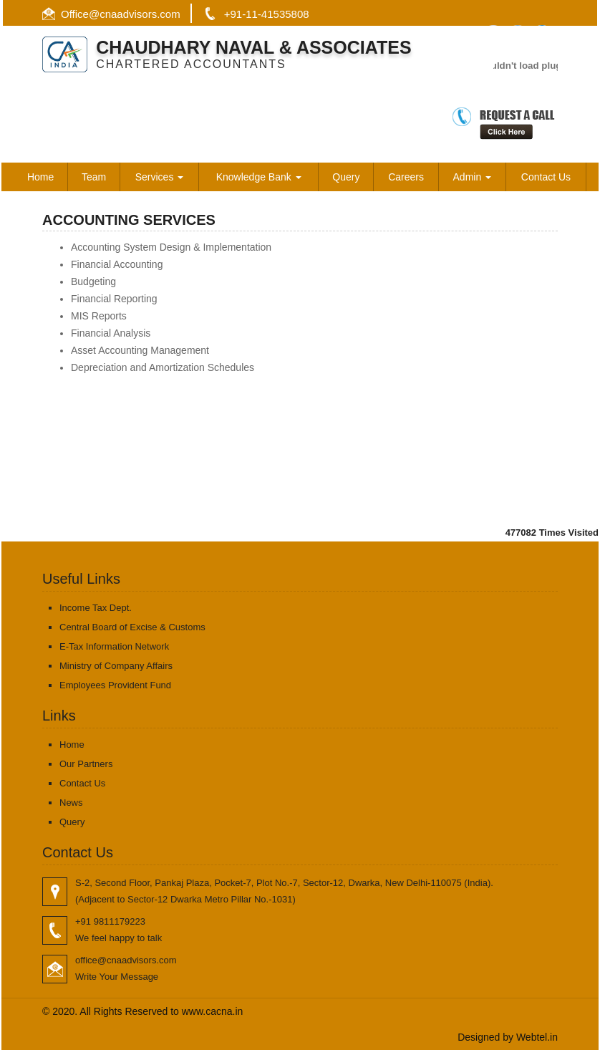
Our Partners (85, 763)
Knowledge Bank (258, 177)
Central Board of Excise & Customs (132, 627)
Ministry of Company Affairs (116, 665)
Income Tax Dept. (95, 607)
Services (159, 177)
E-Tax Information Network (114, 646)
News (71, 802)
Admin (472, 177)
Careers (406, 177)
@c (97, 14)
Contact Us (546, 177)
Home (40, 177)
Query (345, 177)
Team (94, 177)
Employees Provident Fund (115, 685)
